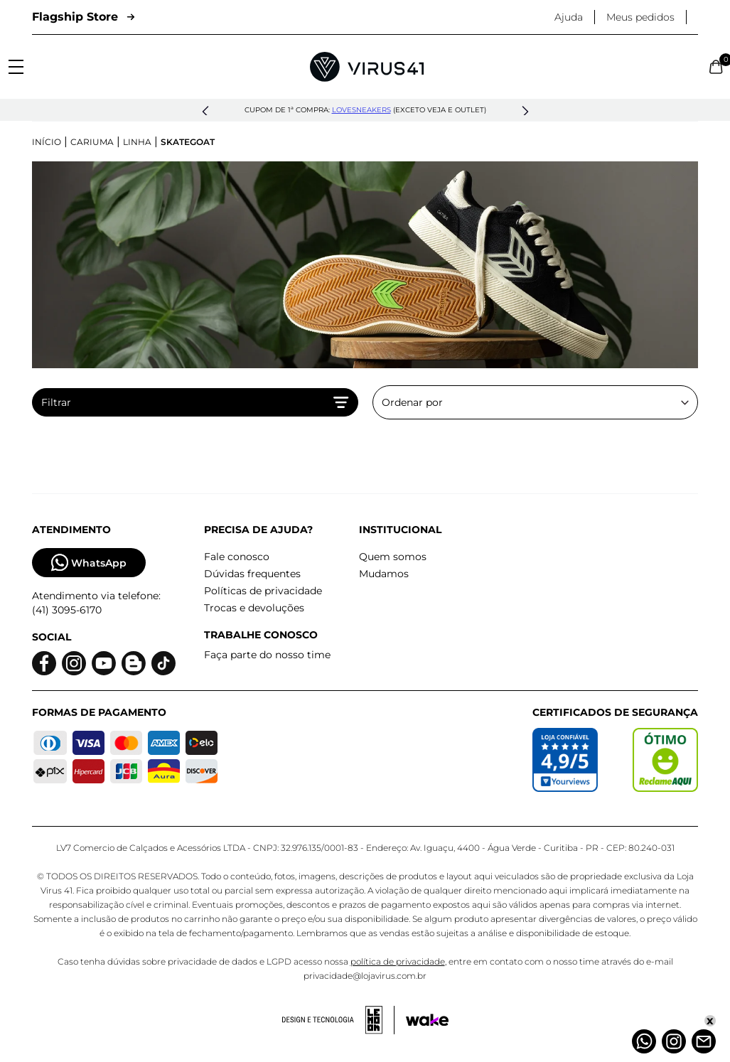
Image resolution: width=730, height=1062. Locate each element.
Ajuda (568, 17)
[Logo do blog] (134, 663)
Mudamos (384, 573)
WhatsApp (89, 563)
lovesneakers (361, 109)
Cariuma (92, 141)
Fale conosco (236, 556)
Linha (137, 141)
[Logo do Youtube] (104, 663)
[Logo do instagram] (74, 663)
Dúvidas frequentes (252, 573)
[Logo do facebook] (44, 663)
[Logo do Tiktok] (163, 663)
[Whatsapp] (644, 1041)
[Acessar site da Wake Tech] (427, 1020)
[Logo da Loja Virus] (367, 67)
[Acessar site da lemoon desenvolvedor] (338, 1020)
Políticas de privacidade (263, 590)
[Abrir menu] (16, 67)
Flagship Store (83, 16)
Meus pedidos (640, 17)
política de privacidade (397, 961)
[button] (205, 111)
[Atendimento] (704, 1041)
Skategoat (188, 141)
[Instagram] (674, 1041)
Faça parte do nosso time (267, 654)
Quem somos (392, 556)
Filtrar (195, 402)
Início (46, 141)
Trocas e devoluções (254, 607)
